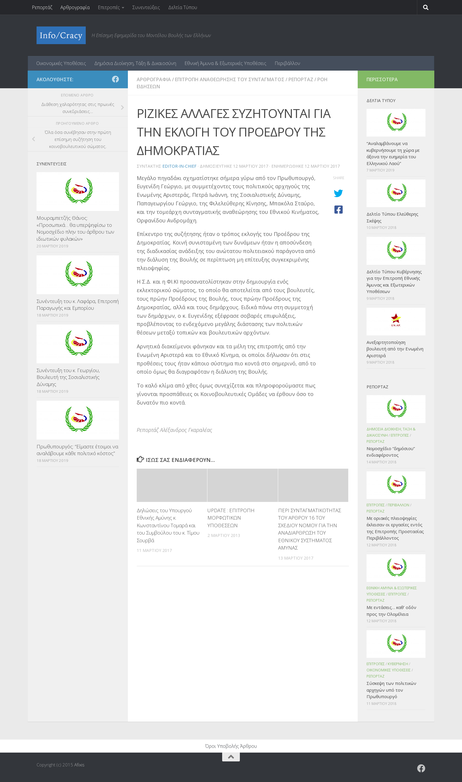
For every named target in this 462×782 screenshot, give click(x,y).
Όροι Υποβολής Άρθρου (231, 746)
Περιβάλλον (287, 63)
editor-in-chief (179, 166)
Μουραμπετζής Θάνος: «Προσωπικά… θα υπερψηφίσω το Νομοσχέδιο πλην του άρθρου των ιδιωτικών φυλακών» (75, 228)
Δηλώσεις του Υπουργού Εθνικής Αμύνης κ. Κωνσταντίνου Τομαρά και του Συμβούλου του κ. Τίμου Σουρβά (168, 525)
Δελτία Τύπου (182, 7)
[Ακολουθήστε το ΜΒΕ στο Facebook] (115, 79)
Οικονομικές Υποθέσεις (61, 63)
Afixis (79, 765)
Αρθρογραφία (75, 7)
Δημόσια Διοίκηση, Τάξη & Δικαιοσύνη (135, 63)
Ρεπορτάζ (42, 7)
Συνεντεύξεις (146, 7)
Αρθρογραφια (154, 79)
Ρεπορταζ (300, 79)
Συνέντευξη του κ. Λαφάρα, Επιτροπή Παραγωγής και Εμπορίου (78, 305)
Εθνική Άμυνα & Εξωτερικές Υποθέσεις (225, 63)
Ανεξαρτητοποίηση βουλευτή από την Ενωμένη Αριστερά (395, 348)
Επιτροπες (400, 435)
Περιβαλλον (398, 505)
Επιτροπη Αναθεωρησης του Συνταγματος (229, 79)
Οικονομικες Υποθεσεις (389, 670)
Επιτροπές (109, 7)
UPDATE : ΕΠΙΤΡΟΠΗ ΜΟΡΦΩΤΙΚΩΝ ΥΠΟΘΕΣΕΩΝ (231, 518)
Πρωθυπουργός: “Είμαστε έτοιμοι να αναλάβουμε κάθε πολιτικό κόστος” (77, 450)
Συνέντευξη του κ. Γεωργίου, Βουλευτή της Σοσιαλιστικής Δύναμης (68, 377)
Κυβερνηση (398, 663)
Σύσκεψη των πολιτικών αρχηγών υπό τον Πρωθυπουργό (391, 689)
